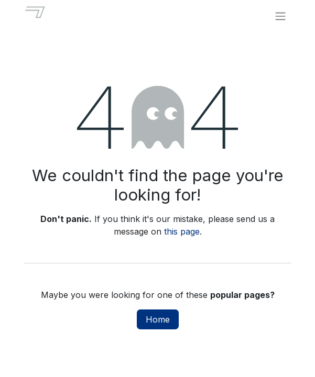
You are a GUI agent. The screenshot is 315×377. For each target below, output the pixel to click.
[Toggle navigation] (280, 15)
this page (182, 231)
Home (158, 319)
